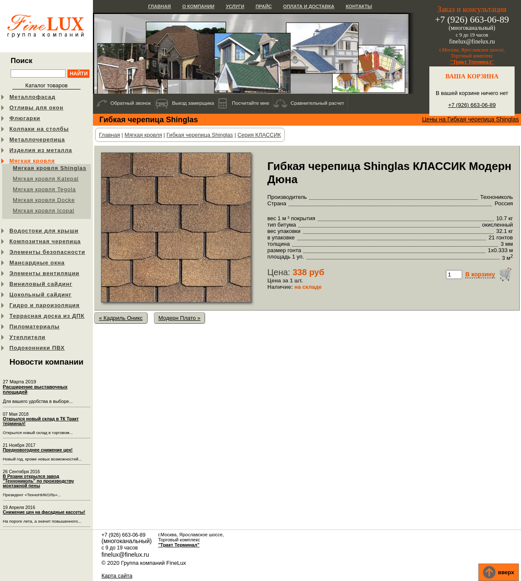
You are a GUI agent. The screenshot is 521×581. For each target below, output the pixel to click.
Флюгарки (25, 118)
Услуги (235, 6)
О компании (198, 6)
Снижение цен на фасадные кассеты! (44, 512)
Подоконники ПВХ (37, 348)
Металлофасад (32, 97)
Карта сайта (116, 575)
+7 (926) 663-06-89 (472, 105)
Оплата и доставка (308, 6)
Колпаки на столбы (39, 129)
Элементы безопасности (47, 252)
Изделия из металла (40, 150)
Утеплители (27, 337)
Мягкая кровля (32, 161)
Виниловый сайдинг (40, 284)
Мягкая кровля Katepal (46, 178)
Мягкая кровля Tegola (44, 189)
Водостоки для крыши (43, 230)
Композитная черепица (45, 241)
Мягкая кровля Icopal (43, 210)
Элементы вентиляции (44, 273)
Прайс (263, 6)
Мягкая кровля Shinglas (50, 168)
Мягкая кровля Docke (44, 200)
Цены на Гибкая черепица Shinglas (470, 119)
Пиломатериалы (34, 326)
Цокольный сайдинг (40, 294)
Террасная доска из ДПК (46, 316)
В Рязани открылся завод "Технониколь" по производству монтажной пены (38, 481)
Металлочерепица (37, 139)
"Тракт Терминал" (472, 62)
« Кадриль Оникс (121, 318)
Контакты (359, 6)
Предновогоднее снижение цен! (38, 450)
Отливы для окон (36, 107)
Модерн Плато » (180, 318)
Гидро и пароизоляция (44, 305)
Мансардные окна (37, 262)
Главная (159, 6)
